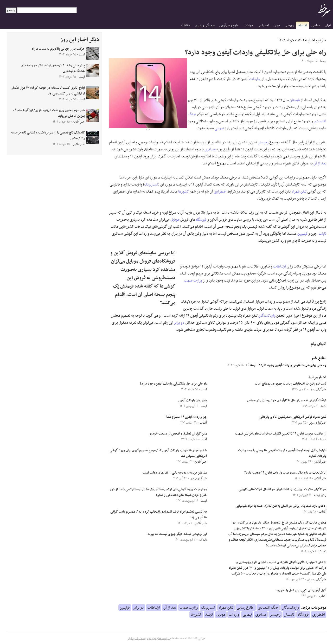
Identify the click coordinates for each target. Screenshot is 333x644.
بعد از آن (319, 163)
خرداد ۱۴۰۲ (286, 40)
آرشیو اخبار (316, 40)
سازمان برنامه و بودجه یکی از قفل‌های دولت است (175, 473)
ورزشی (289, 25)
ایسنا (251, 365)
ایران (328, 25)
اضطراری (220, 191)
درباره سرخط (164, 638)
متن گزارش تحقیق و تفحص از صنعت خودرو (178, 434)
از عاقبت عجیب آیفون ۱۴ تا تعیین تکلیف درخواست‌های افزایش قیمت (280, 434)
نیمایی (219, 128)
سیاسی (315, 25)
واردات (254, 79)
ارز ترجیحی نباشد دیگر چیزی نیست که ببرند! (176, 534)
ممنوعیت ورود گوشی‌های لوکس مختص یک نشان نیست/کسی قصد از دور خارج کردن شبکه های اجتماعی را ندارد (158, 492)
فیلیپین (302, 233)
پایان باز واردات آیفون (192, 400)
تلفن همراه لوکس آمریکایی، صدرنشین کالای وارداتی (292, 417)
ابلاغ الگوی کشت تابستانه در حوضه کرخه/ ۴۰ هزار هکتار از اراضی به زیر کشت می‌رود (48, 91)
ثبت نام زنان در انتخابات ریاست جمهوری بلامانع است (290, 384)
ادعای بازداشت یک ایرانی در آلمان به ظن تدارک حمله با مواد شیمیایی (280, 506)
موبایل (175, 219)
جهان (277, 25)
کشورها (183, 191)
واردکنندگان (267, 315)
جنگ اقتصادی (268, 607)
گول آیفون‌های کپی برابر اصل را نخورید (301, 590)
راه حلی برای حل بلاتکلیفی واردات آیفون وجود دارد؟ (292, 365)
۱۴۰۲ (301, 40)
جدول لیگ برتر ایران (136, 638)
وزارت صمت (193, 280)
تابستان (295, 100)
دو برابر (179, 322)
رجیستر (263, 142)
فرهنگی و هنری (205, 25)
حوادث (248, 25)
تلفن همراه (299, 191)
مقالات (185, 25)
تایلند (322, 233)
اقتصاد (302, 25)
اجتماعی (263, 25)
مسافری (210, 149)
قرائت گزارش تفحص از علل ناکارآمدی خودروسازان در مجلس (286, 400)
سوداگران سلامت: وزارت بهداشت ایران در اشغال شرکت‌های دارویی (282, 489)
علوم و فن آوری (229, 25)
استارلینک (151, 184)
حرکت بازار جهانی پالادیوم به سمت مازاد (58, 49)
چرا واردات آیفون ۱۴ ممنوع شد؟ (186, 417)
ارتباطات (279, 266)
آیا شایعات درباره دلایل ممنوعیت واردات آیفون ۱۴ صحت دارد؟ (285, 473)
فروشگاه (201, 219)
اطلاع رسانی (245, 607)
